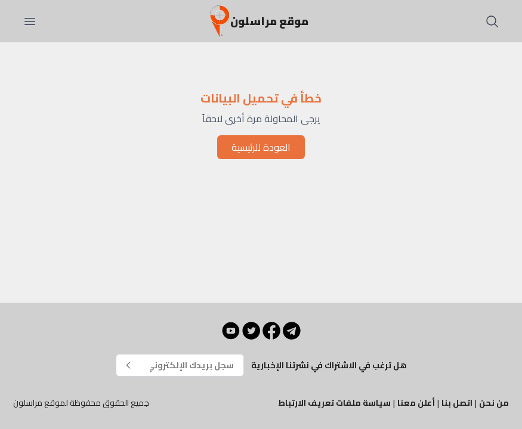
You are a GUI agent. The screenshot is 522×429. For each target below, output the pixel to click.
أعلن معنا (416, 403)
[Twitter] (251, 331)
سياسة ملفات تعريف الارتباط (334, 403)
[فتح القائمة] (30, 21)
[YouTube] (231, 331)
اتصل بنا (456, 403)
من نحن (494, 403)
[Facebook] (271, 331)
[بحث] (492, 21)
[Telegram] (292, 331)
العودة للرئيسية (261, 147)
